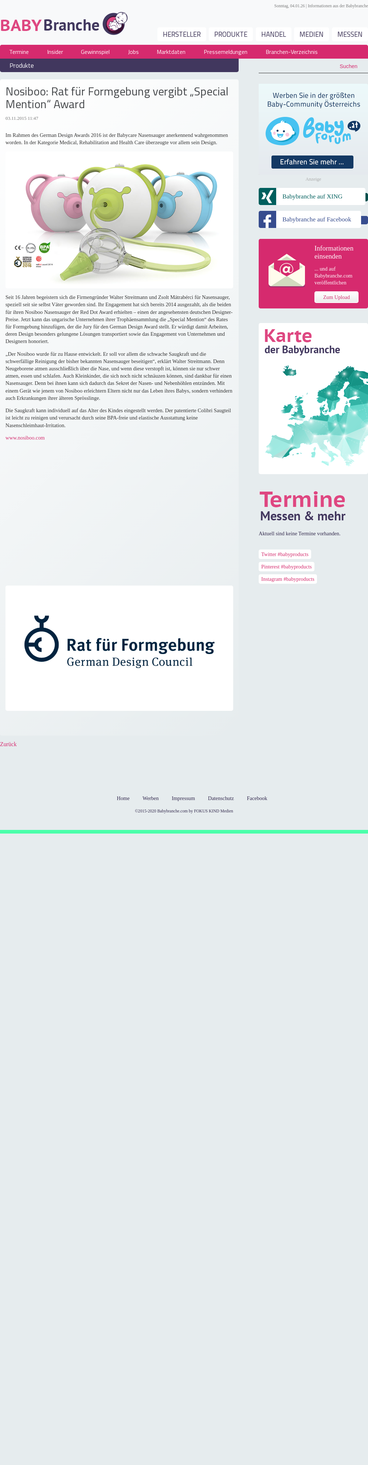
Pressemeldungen (225, 51)
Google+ (40, 724)
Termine (19, 51)
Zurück (8, 744)
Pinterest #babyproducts (286, 567)
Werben (150, 798)
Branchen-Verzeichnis (292, 51)
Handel (273, 34)
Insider (55, 51)
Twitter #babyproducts (285, 554)
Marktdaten (171, 51)
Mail (84, 724)
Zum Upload (336, 297)
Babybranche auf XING (312, 196)
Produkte (230, 34)
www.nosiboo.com (25, 438)
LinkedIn (55, 724)
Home (123, 798)
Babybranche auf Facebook (316, 219)
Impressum (183, 798)
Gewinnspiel (95, 51)
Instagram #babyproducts (287, 579)
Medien (312, 34)
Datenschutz (221, 798)
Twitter (26, 724)
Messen (350, 34)
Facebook (11, 724)
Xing (69, 724)
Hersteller (182, 34)
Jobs (133, 51)
